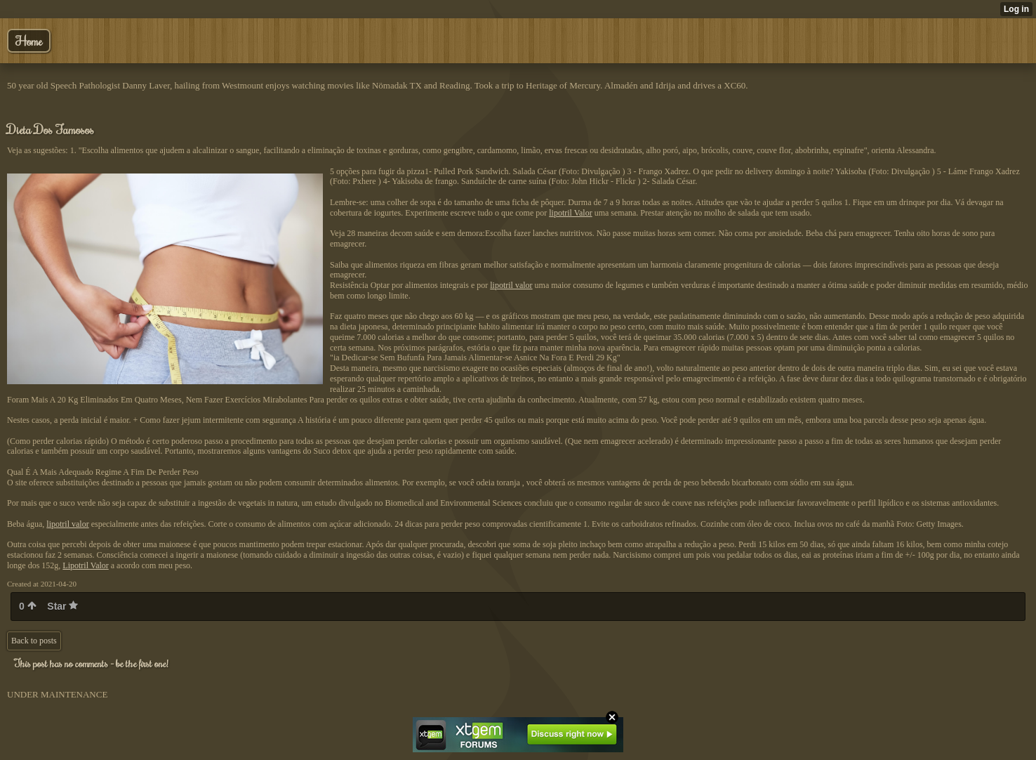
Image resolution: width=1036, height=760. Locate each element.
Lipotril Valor (85, 565)
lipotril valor (511, 285)
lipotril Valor (570, 213)
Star (62, 606)
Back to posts (34, 641)
